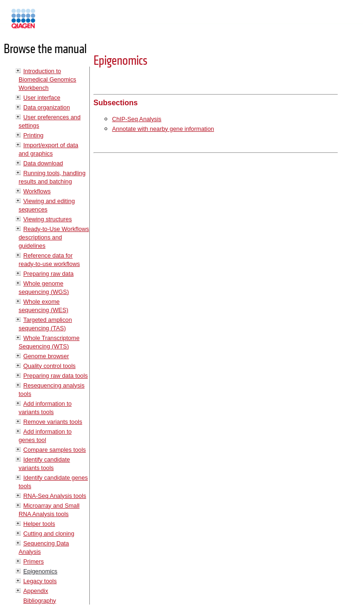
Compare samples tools (54, 449)
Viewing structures (47, 219)
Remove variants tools (52, 421)
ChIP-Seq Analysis (136, 119)
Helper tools (39, 523)
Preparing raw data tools (55, 375)
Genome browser (46, 356)
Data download (43, 163)
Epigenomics (40, 571)
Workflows (37, 191)
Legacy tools (40, 581)
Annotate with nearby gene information (163, 128)
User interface (41, 97)
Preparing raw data (48, 273)
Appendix (35, 590)
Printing (33, 135)
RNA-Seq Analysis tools (54, 495)
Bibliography (39, 600)
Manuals (48, 22)
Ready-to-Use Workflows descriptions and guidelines (54, 237)
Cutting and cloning (48, 533)
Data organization (46, 107)
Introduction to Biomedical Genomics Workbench (47, 79)
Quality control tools (49, 365)
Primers (33, 561)
